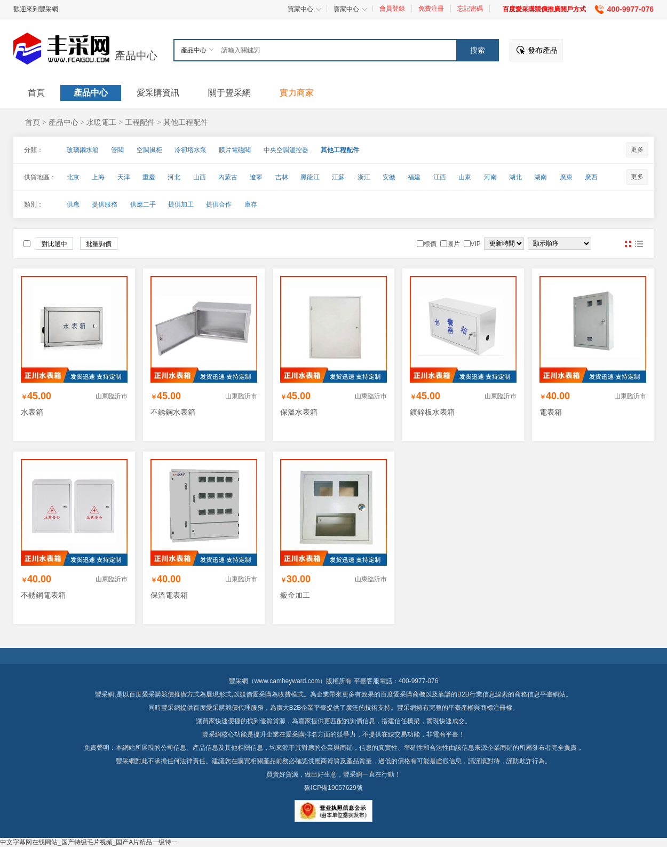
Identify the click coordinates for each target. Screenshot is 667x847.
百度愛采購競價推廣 (158, 694)
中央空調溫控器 (286, 150)
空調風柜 (149, 150)
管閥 (117, 150)
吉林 (281, 177)
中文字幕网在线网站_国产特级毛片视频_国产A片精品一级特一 (89, 842)
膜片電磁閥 (235, 150)
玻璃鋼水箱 (83, 150)
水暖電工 (101, 122)
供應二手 (143, 204)
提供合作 (219, 204)
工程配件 (140, 122)
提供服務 (104, 204)
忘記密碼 (470, 8)
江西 (439, 177)
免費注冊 (431, 8)
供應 (73, 204)
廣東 (566, 177)
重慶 (148, 177)
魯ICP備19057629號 (333, 787)
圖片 (628, 244)
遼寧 (256, 177)
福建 (414, 177)
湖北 (515, 177)
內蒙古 (227, 177)
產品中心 (136, 55)
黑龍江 (310, 177)
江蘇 (338, 177)
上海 (98, 177)
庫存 (250, 204)
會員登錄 (392, 8)
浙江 (364, 177)
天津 (123, 177)
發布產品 (543, 50)
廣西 (591, 177)
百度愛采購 (209, 707)
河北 (174, 177)
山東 (464, 177)
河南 (490, 177)
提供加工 (181, 204)
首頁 (32, 122)
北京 (73, 177)
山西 (199, 177)
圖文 (638, 244)
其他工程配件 (185, 122)
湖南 (540, 177)
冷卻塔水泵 (190, 150)
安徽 (389, 177)
